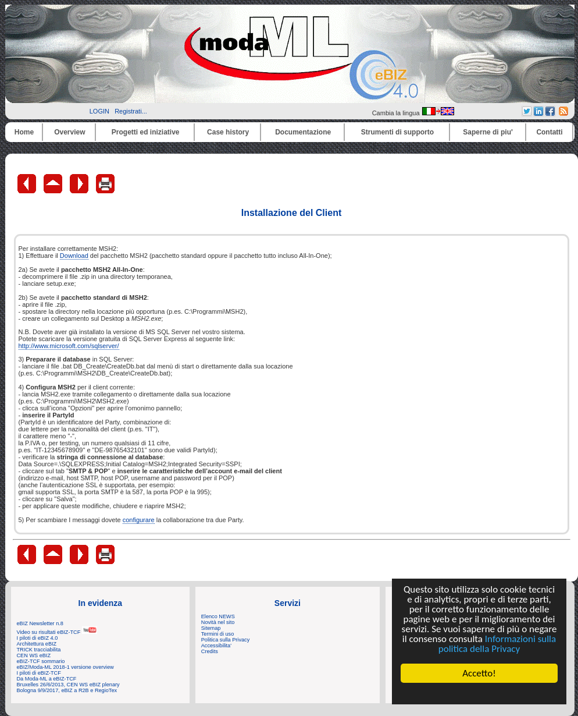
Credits (209, 651)
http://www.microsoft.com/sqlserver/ (69, 345)
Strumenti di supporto (397, 132)
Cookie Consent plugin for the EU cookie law (479, 693)
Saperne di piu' (488, 132)
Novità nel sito (218, 622)
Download (74, 255)
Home (24, 132)
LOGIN (99, 111)
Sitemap (211, 628)
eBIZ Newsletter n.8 (40, 623)
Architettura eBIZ (37, 644)
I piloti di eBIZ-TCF (39, 673)
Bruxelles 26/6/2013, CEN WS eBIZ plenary (68, 684)
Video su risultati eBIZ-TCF (57, 632)
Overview (69, 132)
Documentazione (303, 132)
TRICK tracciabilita (39, 650)
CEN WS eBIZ (34, 655)
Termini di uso (217, 634)
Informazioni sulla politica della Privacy (497, 644)
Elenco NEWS (218, 616)
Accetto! (479, 673)
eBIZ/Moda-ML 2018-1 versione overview (65, 667)
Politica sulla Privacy (225, 640)
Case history (228, 132)
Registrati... (131, 111)
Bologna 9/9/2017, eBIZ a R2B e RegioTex (67, 690)
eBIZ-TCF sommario (41, 661)
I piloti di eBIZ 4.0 (37, 638)
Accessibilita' (216, 645)
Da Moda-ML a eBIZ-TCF (47, 679)
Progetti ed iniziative (146, 132)
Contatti (549, 132)
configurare (139, 519)
